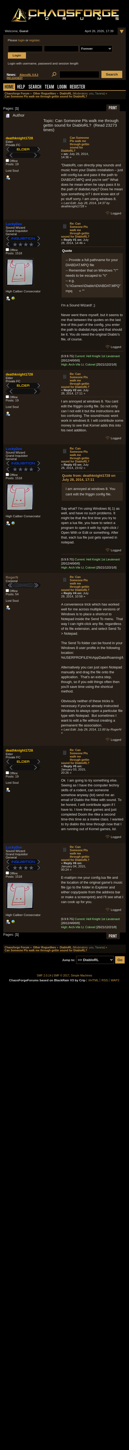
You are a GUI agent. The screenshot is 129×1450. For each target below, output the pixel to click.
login (21, 40)
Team (49, 87)
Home (9, 87)
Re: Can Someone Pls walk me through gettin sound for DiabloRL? (75, 230)
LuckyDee (14, 224)
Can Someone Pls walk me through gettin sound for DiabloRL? (75, 144)
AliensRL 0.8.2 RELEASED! (22, 76)
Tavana (99, 93)
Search (34, 87)
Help (21, 87)
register (34, 40)
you (91, 93)
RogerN (12, 577)
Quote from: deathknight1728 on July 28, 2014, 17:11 (88, 478)
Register (77, 87)
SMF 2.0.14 (44, 975)
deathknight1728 (19, 138)
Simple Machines (81, 975)
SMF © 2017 (61, 975)
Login (62, 87)
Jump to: (68, 960)
